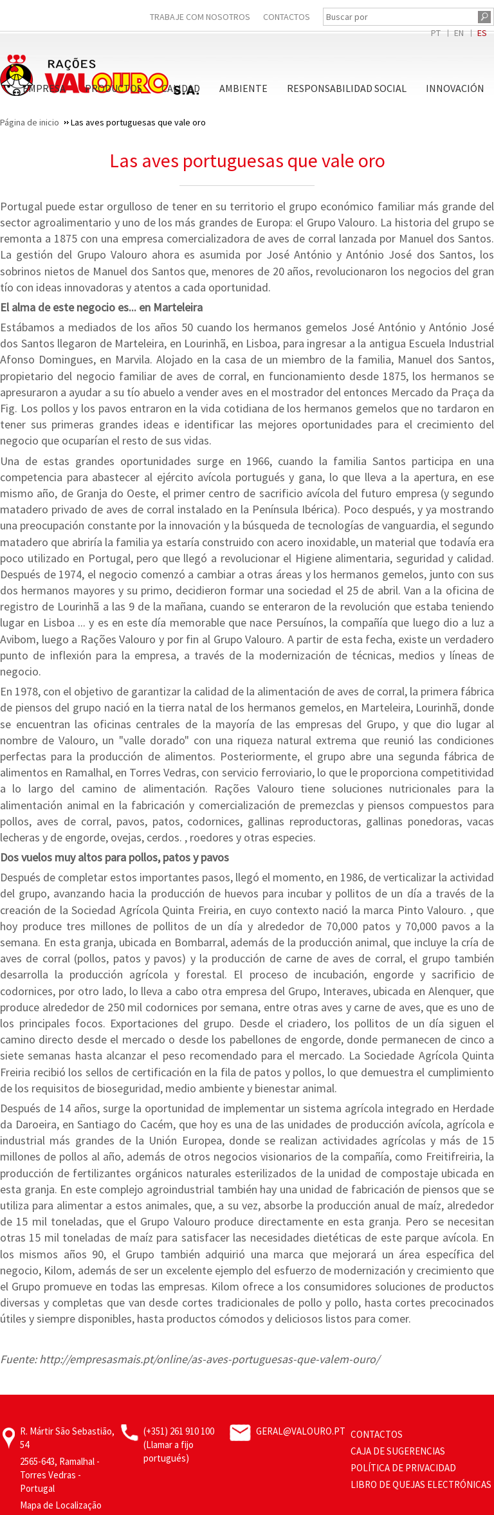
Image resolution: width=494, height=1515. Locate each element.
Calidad (180, 88)
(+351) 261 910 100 (178, 1431)
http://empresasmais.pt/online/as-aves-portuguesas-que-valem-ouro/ (209, 1359)
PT (436, 33)
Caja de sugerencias (398, 1451)
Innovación (455, 88)
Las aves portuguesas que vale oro (247, 160)
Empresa (44, 88)
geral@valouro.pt (300, 1431)
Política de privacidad (403, 1468)
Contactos (286, 17)
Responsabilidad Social (347, 88)
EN (459, 33)
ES (482, 33)
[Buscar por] (399, 16)
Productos (113, 88)
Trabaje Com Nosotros (200, 17)
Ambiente (243, 88)
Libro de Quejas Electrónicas (421, 1484)
